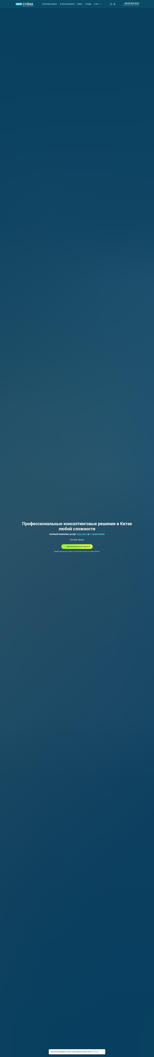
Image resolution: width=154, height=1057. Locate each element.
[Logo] (24, 4)
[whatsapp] (111, 4)
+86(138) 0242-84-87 (131, 3)
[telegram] (114, 4)
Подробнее (95, 1052)
